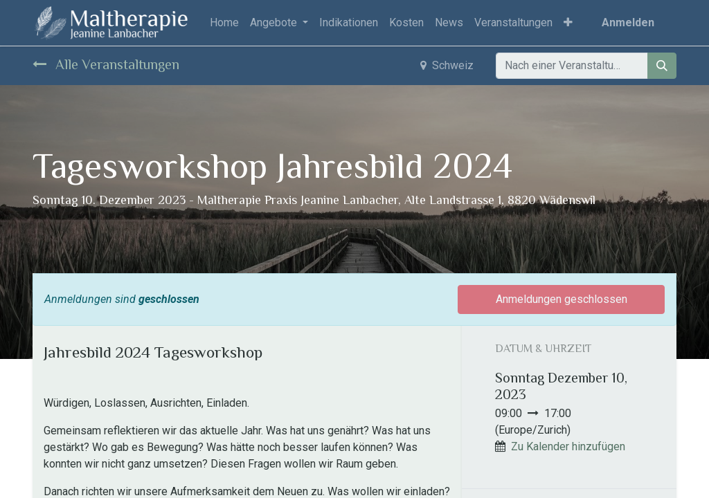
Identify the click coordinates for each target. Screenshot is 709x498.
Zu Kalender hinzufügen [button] (568, 446)
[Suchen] (661, 66)
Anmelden (628, 22)
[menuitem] (224, 23)
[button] (568, 23)
